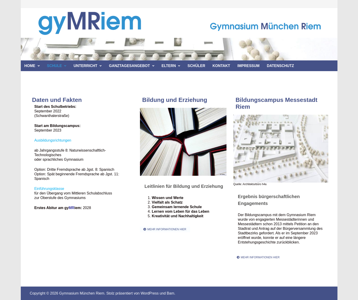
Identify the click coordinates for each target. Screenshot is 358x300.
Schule (54, 66)
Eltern (169, 66)
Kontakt (221, 66)
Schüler (196, 66)
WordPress (150, 293)
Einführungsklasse (49, 189)
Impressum (248, 66)
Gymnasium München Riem (81, 293)
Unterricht (85, 66)
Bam (170, 293)
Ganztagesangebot (129, 66)
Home (29, 66)
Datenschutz (280, 66)
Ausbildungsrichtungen (52, 140)
